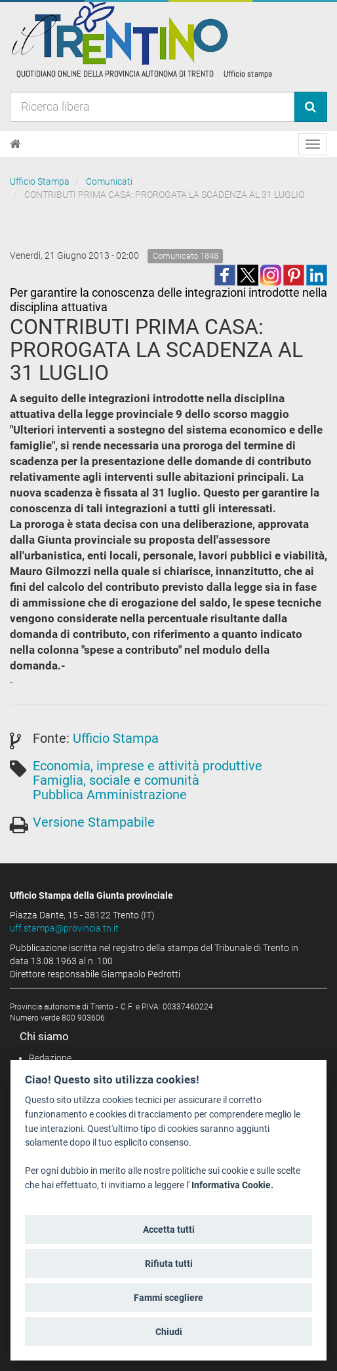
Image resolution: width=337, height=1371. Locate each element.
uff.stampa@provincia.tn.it (64, 928)
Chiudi (168, 1331)
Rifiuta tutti (169, 1263)
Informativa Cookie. (232, 1185)
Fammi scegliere (168, 1297)
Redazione (50, 1058)
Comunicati (109, 181)
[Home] (15, 144)
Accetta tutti (169, 1229)
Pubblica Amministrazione (110, 794)
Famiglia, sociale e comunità (116, 780)
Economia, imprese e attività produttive (147, 766)
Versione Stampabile (94, 822)
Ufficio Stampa (39, 181)
